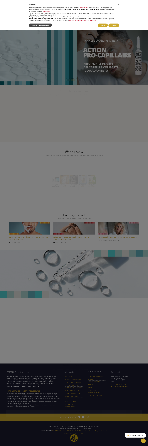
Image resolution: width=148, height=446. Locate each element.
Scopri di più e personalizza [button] (40, 25)
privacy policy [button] (83, 7)
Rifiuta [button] (103, 25)
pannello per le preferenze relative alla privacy (82, 20)
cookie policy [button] (46, 11)
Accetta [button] (113, 25)
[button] (118, 4)
